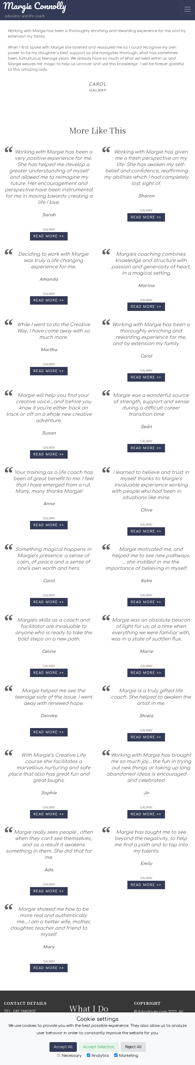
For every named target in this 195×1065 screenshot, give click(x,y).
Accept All (63, 1047)
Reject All (133, 1047)
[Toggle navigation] (187, 9)
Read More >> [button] (48, 236)
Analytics (98, 1055)
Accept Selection (98, 1047)
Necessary (69, 1055)
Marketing (126, 1055)
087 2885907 (24, 1011)
